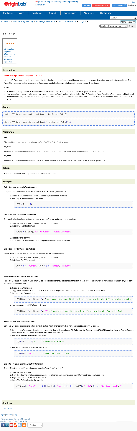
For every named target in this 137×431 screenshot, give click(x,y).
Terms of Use (22, 421)
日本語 (15, 415)
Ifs (5, 409)
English (2, 415)
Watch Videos (119, 5)
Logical (83, 21)
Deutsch (9, 415)
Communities (71, 13)
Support (52, 13)
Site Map (3, 421)
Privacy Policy (12, 421)
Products (8, 13)
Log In (134, 2)
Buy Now (86, 5)
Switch (9, 409)
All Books (5, 21)
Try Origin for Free (101, 5)
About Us (89, 13)
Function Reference (67, 21)
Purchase (37, 13)
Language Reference (45, 21)
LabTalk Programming (23, 21)
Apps (22, 13)
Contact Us (105, 13)
